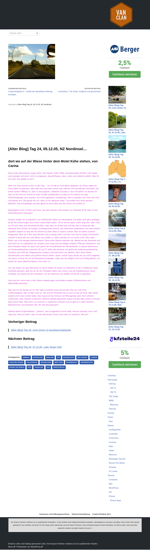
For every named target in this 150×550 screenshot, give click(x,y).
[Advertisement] (54, 126)
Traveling (39, 368)
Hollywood (83, 358)
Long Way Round (16, 363)
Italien (111, 451)
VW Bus (112, 384)
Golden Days (69, 358)
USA (48, 368)
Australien (38, 358)
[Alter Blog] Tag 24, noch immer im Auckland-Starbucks (41, 330)
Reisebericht (72, 363)
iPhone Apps (115, 501)
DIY (110, 492)
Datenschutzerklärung (81, 515)
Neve (11, 547)
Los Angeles (32, 363)
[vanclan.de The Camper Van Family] (121, 15)
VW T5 (113, 392)
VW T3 (113, 388)
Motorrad (114, 405)
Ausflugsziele (115, 430)
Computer (113, 480)
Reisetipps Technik (117, 459)
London (94, 358)
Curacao (112, 442)
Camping (112, 376)
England (50, 358)
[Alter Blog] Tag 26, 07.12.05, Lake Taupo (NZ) (36, 347)
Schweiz (112, 467)
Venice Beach (59, 368)
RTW (29, 368)
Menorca (113, 455)
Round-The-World (117, 463)
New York (59, 363)
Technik (111, 476)
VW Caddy (113, 396)
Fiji (58, 358)
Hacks (110, 417)
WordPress (114, 488)
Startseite (12, 104)
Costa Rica (114, 438)
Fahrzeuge (112, 380)
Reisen (111, 426)
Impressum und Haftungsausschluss (54, 515)
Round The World (16, 368)
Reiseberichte (87, 363)
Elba (111, 447)
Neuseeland (46, 363)
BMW (111, 401)
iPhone (112, 497)
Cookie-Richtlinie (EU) (101, 515)
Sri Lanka (113, 472)
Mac (111, 484)
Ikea (111, 421)
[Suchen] (21, 33)
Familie (111, 413)
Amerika (26, 358)
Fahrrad (112, 409)
